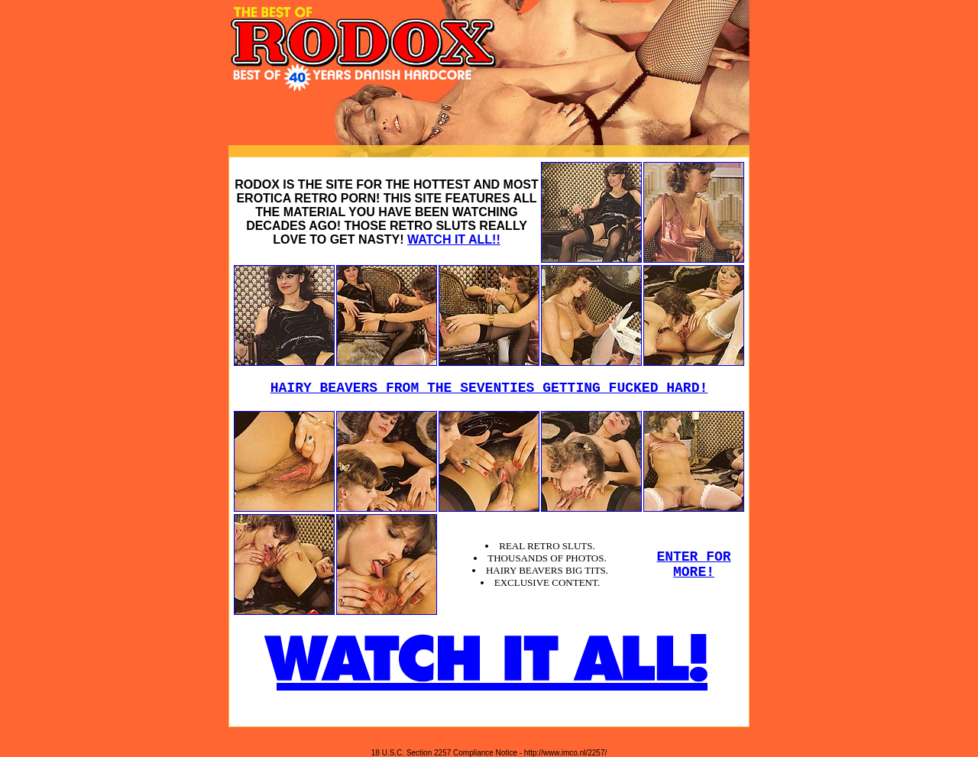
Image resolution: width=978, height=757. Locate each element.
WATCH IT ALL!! (453, 239)
